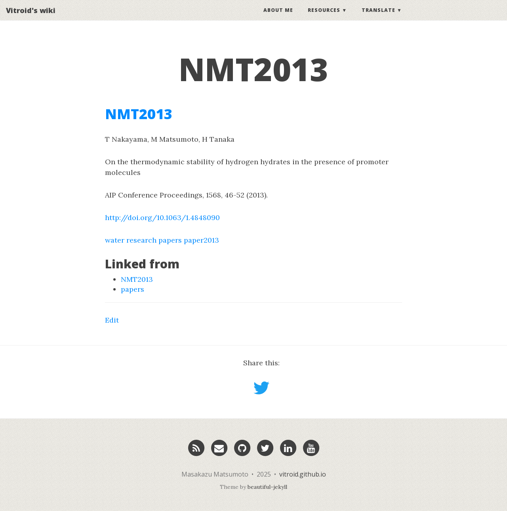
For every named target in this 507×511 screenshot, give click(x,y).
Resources (324, 17)
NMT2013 (138, 113)
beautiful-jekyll (267, 486)
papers (170, 240)
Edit (112, 320)
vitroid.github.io (302, 474)
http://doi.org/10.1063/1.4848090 (162, 217)
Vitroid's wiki (30, 18)
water (114, 240)
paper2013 (201, 240)
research (141, 240)
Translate (378, 17)
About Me (278, 17)
